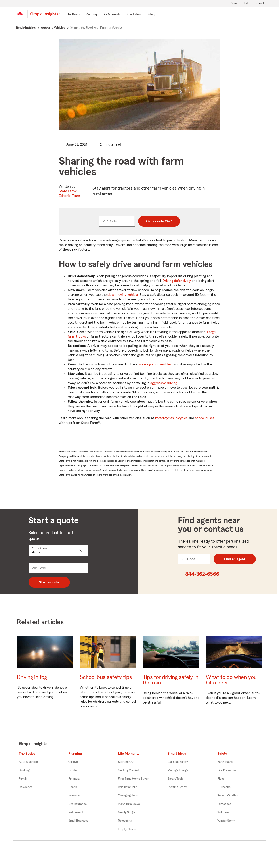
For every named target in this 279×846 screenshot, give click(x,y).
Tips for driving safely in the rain (170, 680)
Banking (24, 770)
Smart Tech (175, 778)
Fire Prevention (227, 770)
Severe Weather (228, 795)
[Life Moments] (111, 14)
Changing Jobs (128, 795)
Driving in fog (32, 677)
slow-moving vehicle (122, 294)
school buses (204, 418)
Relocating (125, 820)
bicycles (181, 418)
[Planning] (91, 14)
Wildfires (223, 812)
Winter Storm (226, 820)
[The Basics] (73, 14)
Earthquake (225, 761)
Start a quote (49, 582)
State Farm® (69, 193)
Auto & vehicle (28, 761)
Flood (221, 778)
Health (72, 787)
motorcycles (164, 418)
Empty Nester (127, 829)
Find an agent (234, 559)
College (73, 761)
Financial (74, 778)
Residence (25, 787)
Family (23, 778)
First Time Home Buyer (133, 778)
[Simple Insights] (45, 16)
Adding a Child (127, 787)
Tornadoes (224, 804)
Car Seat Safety (178, 761)
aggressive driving (163, 383)
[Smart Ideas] (133, 14)
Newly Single (126, 812)
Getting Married (128, 770)
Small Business (78, 820)
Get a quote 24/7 (159, 221)
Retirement (75, 812)
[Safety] (151, 14)
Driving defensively (176, 281)
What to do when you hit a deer (231, 680)
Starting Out (126, 761)
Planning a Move (129, 804)
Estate (72, 770)
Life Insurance (77, 804)
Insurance (74, 795)
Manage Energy (178, 770)
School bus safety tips (106, 677)
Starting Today (177, 787)
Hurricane (224, 787)
